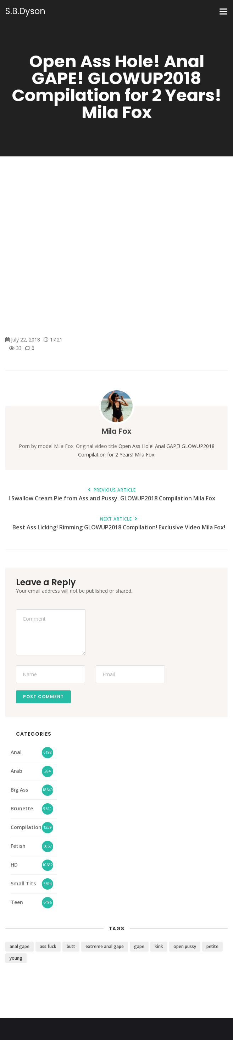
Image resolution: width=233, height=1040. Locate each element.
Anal (16, 752)
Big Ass (19, 789)
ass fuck (48, 946)
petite (212, 946)
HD (14, 864)
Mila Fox (116, 431)
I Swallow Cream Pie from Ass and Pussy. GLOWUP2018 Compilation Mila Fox (111, 495)
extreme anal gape (104, 946)
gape (139, 946)
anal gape (19, 946)
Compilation (26, 827)
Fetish (18, 846)
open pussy (184, 946)
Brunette (22, 808)
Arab (16, 771)
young (16, 958)
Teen (17, 902)
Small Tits (23, 883)
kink (159, 946)
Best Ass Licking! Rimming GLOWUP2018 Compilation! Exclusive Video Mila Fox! (118, 524)
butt (71, 946)
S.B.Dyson (25, 11)
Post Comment (43, 697)
